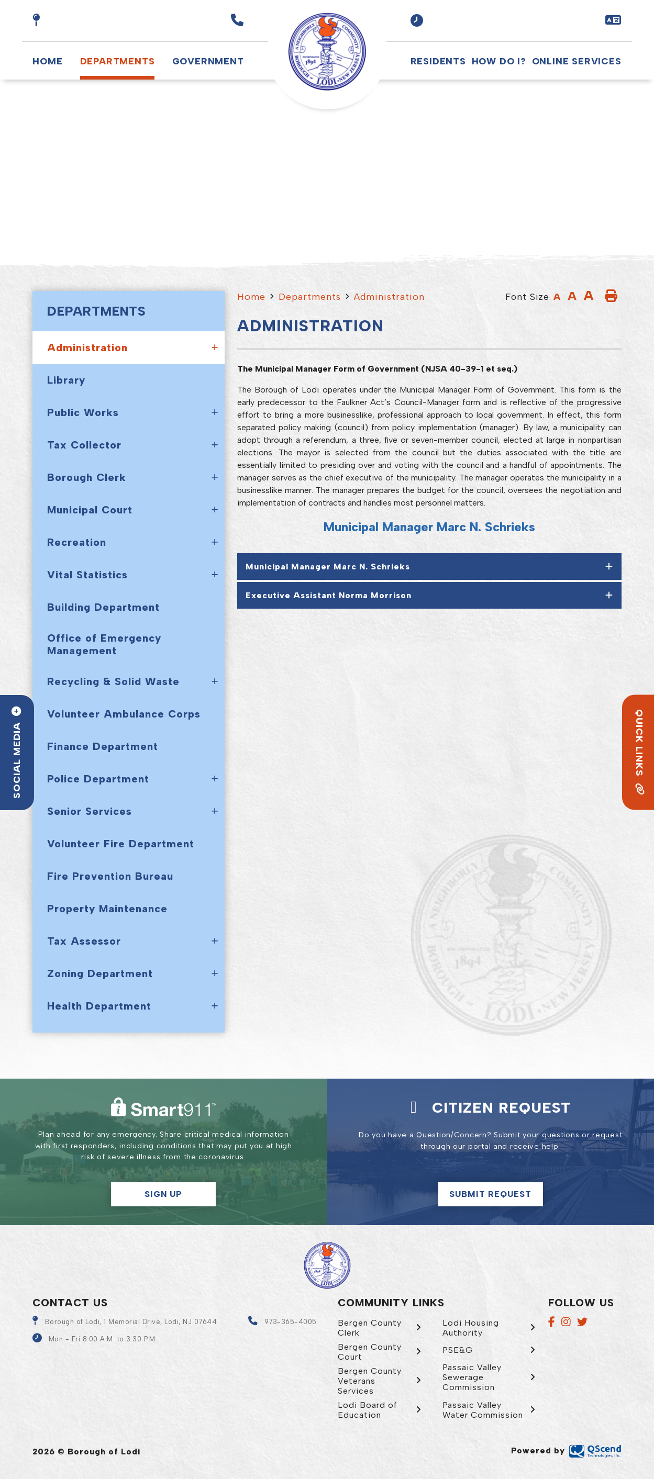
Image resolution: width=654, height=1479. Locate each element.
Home (47, 60)
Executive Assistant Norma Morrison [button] (329, 595)
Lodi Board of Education (367, 1410)
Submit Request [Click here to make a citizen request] (490, 1194)
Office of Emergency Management (104, 644)
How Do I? (499, 60)
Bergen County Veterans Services (370, 1381)
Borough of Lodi (327, 52)
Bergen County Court (370, 1352)
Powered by (566, 1450)
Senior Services (89, 811)
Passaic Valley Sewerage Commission (472, 1377)
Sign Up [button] (163, 1194)
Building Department (103, 607)
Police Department (98, 778)
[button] (417, 20)
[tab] (429, 566)
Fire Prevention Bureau (110, 876)
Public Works (83, 412)
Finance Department (102, 746)
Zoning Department (100, 973)
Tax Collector (84, 445)
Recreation (76, 542)
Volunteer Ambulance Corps (124, 714)
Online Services (577, 60)
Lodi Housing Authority (470, 1328)
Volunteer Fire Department (120, 843)
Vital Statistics (87, 574)
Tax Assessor (84, 941)
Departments (117, 60)
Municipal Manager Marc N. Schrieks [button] (328, 567)
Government (208, 60)
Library (66, 380)
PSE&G (457, 1350)
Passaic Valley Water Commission (482, 1410)
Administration (87, 347)
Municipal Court (89, 509)
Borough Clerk (86, 477)
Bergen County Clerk (370, 1328)
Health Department (99, 1006)
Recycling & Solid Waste (113, 681)
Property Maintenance (107, 908)
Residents (438, 60)
